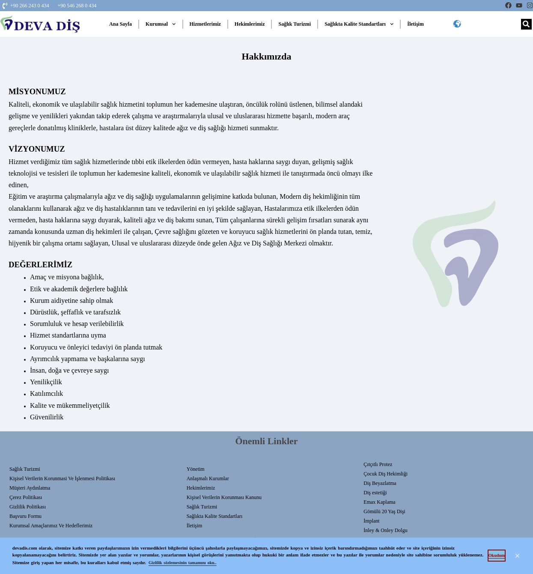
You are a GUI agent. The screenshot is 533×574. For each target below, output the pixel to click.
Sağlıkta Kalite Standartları (359, 24)
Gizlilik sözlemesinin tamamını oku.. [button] (183, 562)
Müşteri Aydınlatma (29, 488)
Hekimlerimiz (250, 24)
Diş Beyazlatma (379, 483)
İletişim (415, 24)
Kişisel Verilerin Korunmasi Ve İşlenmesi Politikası (62, 478)
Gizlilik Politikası (27, 507)
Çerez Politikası (25, 497)
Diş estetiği (375, 493)
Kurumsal (161, 24)
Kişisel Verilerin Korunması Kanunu (224, 497)
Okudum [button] (496, 555)
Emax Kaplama (379, 502)
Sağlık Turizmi (294, 24)
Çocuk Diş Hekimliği (385, 474)
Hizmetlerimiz (205, 24)
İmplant (371, 521)
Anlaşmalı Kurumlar (208, 478)
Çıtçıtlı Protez (377, 464)
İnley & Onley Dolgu (385, 530)
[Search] (526, 24)
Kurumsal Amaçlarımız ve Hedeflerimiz (50, 526)
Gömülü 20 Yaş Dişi (384, 511)
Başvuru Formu (25, 516)
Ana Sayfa (120, 24)
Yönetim (196, 469)
